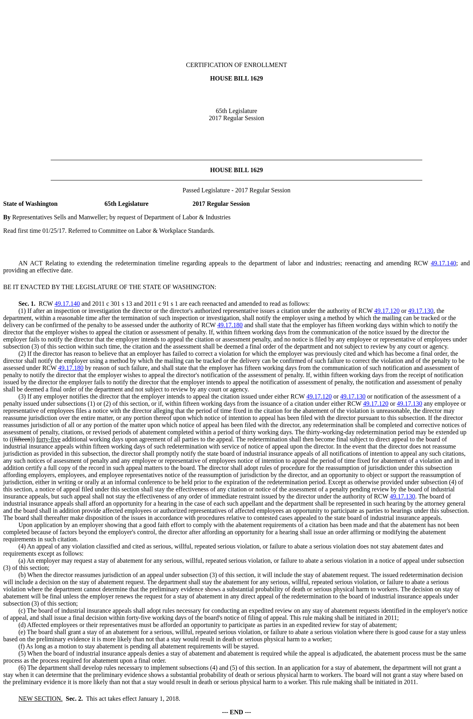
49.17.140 (443, 263)
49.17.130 (420, 310)
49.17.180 (229, 325)
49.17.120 (387, 310)
